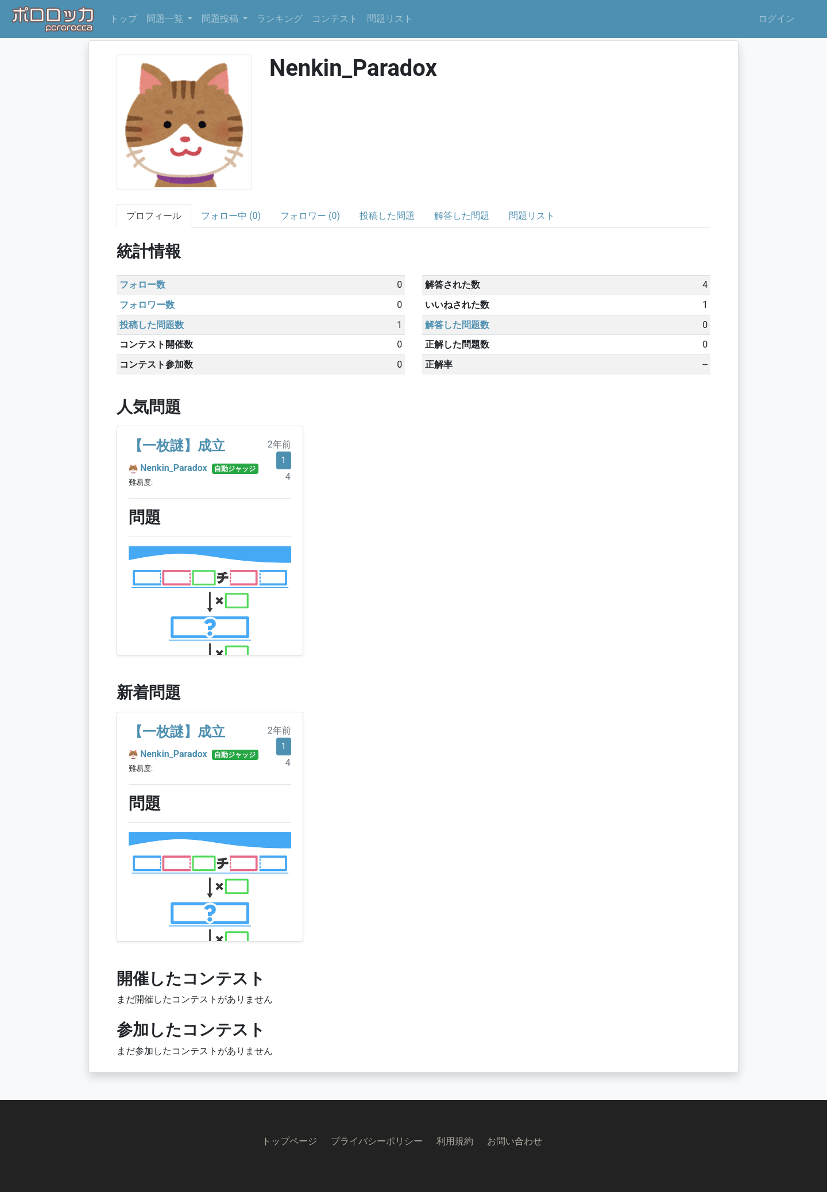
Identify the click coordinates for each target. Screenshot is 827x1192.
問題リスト (390, 18)
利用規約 (454, 1141)
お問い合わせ (514, 1141)
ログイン (776, 18)
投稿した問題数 (151, 324)
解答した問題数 (457, 324)
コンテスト (335, 18)
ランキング (280, 18)
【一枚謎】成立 (177, 446)
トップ (123, 18)
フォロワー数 (147, 304)
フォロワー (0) (310, 215)
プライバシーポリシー (377, 1141)
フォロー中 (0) (231, 215)
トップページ (289, 1141)
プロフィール (153, 215)
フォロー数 (142, 284)
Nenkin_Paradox (173, 467)
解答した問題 (461, 215)
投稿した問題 (387, 215)
